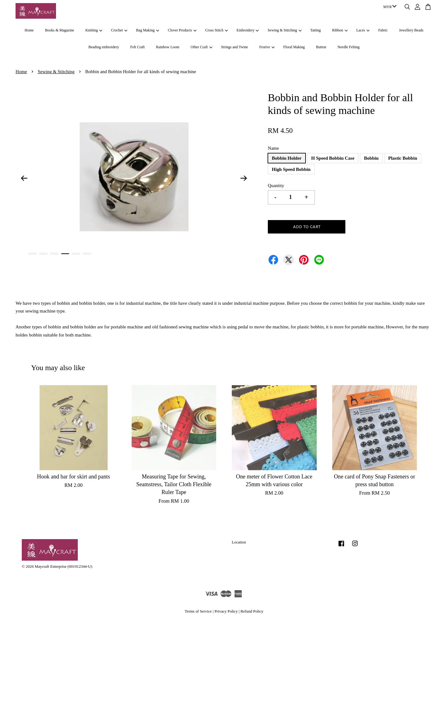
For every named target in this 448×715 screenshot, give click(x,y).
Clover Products (182, 30)
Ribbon (340, 30)
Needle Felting (349, 47)
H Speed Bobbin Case (332, 158)
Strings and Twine (234, 47)
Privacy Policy (226, 611)
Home (29, 30)
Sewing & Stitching (284, 30)
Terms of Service (198, 611)
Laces (362, 30)
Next (244, 178)
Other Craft (201, 47)
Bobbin (371, 158)
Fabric (383, 30)
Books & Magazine (59, 30)
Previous (24, 178)
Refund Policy (251, 611)
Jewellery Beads (411, 30)
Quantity (276, 185)
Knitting (93, 30)
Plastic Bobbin (402, 158)
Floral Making (294, 47)
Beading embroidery (103, 47)
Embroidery (247, 30)
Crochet (119, 30)
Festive (266, 47)
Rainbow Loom (167, 47)
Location (239, 542)
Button (321, 47)
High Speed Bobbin (291, 169)
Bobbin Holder (286, 158)
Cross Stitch (216, 30)
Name (273, 148)
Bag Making (147, 30)
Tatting (315, 30)
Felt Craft (137, 47)
